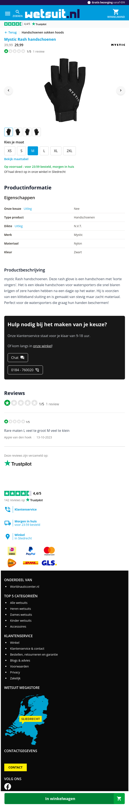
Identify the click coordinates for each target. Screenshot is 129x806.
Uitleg (28, 209)
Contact (16, 767)
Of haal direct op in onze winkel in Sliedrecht (35, 172)
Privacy (15, 672)
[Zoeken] (18, 13)
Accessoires (18, 626)
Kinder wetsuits (20, 620)
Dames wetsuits (21, 615)
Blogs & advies (20, 660)
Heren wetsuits (20, 609)
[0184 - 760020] (25, 369)
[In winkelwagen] (64, 798)
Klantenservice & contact (27, 648)
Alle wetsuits (18, 603)
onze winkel (42, 346)
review (38, 51)
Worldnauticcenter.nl (24, 587)
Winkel (14, 643)
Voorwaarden (19, 666)
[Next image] (120, 90)
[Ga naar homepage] (52, 13)
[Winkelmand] (116, 14)
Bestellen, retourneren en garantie (34, 654)
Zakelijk (15, 678)
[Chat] (18, 357)
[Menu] (7, 13)
